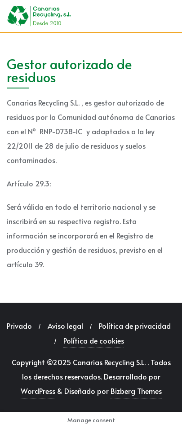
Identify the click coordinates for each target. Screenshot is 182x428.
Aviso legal (65, 326)
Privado (19, 326)
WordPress (38, 391)
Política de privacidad (135, 326)
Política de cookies (93, 340)
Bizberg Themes (136, 391)
